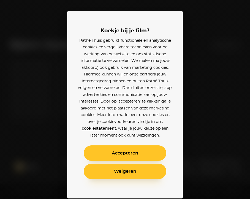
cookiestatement (99, 128)
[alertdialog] (125, 99)
